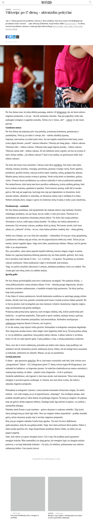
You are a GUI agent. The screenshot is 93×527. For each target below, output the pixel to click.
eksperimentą (70, 23)
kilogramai (61, 112)
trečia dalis (78, 26)
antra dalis (68, 26)
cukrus (69, 120)
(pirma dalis (58, 26)
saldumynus (11, 323)
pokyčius (32, 360)
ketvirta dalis (11, 29)
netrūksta (58, 165)
